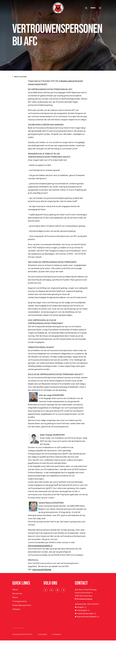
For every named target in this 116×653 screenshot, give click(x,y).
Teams (15, 610)
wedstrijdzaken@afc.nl (85, 626)
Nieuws (15, 602)
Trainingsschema (19, 614)
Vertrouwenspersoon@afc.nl (40, 558)
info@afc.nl (80, 619)
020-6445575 (93, 616)
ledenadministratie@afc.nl (87, 629)
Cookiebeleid (56, 647)
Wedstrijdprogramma (21, 617)
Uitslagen (16, 621)
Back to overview (19, 77)
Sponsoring (17, 606)
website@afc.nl (82, 623)
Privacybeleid (42, 647)
